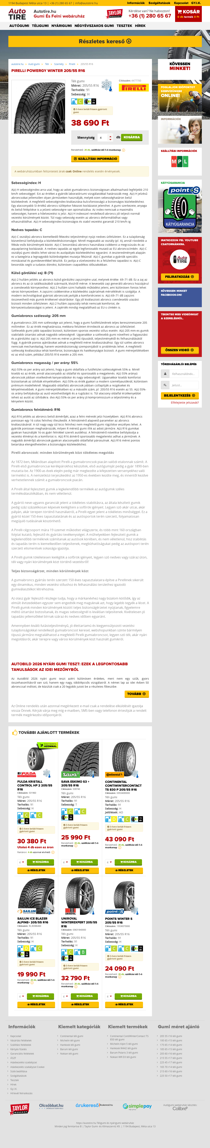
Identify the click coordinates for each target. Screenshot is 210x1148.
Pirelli (72, 64)
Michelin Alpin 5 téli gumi (124, 1043)
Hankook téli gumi (70, 1044)
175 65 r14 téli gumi (171, 1044)
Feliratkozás (180, 277)
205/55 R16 (90, 85)
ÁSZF (13, 1058)
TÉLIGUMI (40, 26)
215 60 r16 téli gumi (171, 1071)
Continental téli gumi (71, 1036)
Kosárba (132, 137)
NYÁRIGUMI (61, 26)
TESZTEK (124, 26)
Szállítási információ (95, 159)
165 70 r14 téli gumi (171, 1066)
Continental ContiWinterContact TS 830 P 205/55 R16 (123, 785)
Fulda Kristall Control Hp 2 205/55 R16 (34, 785)
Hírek (13, 1084)
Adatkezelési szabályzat (23, 1062)
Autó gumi (34, 64)
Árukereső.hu (106, 1105)
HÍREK (140, 26)
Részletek (36, 870)
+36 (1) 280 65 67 (150, 16)
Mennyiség (86, 137)
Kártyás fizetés (18, 1049)
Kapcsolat (181, 3)
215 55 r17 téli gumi (171, 1058)
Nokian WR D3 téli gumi (123, 1057)
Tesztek (14, 1080)
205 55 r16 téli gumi (171, 1036)
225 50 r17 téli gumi (171, 1075)
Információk (136, 3)
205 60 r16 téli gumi (171, 1053)
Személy (59, 64)
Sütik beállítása (18, 1071)
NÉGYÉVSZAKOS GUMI (94, 26)
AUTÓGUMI (19, 26)
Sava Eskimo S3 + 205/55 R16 (75, 783)
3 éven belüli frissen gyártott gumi (31, 830)
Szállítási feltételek (20, 1044)
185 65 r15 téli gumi (171, 1049)
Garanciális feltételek (22, 1053)
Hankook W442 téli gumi (123, 1048)
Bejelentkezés (180, 395)
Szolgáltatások (159, 3)
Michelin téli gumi (70, 1040)
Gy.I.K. (13, 1088)
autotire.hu (17, 64)
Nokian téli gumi (69, 1053)
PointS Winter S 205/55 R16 (118, 921)
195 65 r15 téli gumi (171, 1040)
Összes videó (179, 350)
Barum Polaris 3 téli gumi (124, 1052)
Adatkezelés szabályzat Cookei (27, 1066)
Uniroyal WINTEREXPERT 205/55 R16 (79, 922)
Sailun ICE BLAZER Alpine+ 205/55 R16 (32, 920)
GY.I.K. (196, 3)
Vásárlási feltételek (21, 1040)
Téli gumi (78, 81)
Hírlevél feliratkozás (21, 1093)
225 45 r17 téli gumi (171, 1062)
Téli (47, 64)
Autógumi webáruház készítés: (180, 1107)
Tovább (136, 694)
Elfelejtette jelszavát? (185, 402)
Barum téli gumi (69, 1049)
